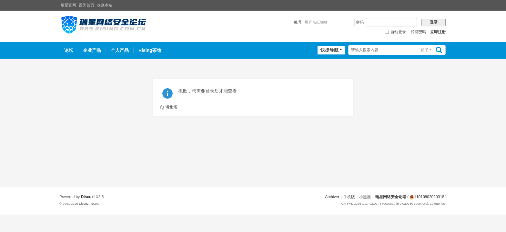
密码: (360, 22)
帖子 (425, 50)
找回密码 (418, 32)
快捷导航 (329, 50)
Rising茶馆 (149, 50)
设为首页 (86, 5)
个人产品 (120, 50)
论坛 (68, 50)
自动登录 (395, 32)
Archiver (332, 197)
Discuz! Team (88, 203)
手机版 (349, 197)
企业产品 (92, 50)
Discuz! (88, 197)
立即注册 (438, 32)
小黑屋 (365, 197)
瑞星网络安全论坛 (390, 197)
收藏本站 (104, 5)
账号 (298, 22)
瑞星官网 (68, 5)
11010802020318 (427, 197)
